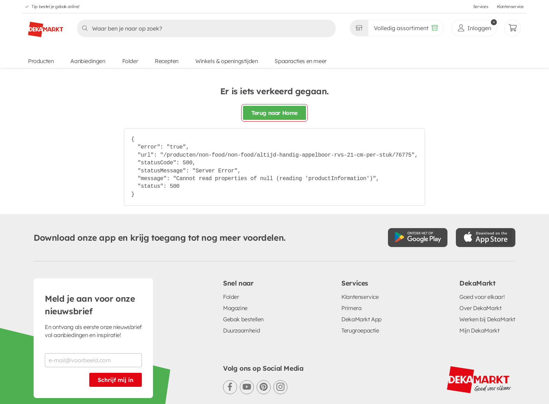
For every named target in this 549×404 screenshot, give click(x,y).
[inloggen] (474, 28)
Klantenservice (510, 6)
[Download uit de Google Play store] (417, 237)
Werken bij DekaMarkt (487, 319)
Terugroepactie (360, 330)
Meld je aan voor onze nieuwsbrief (90, 304)
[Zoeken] (204, 28)
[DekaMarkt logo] (45, 26)
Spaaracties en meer (300, 60)
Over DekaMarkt (480, 307)
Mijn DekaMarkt (479, 330)
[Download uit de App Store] (485, 237)
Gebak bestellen (243, 319)
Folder (130, 60)
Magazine (235, 307)
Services (480, 6)
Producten (41, 60)
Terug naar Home (274, 112)
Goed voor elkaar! (482, 296)
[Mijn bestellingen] (512, 28)
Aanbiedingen (87, 60)
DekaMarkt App (361, 319)
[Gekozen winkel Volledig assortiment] (359, 28)
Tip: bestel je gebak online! (55, 6)
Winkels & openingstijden (226, 60)
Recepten (167, 60)
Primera (351, 307)
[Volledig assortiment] (406, 28)
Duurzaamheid (241, 330)
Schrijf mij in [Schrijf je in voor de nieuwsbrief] (115, 379)
